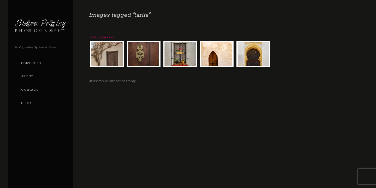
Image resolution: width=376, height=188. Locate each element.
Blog (26, 103)
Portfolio (31, 63)
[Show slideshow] (102, 37)
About (27, 76)
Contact (29, 90)
